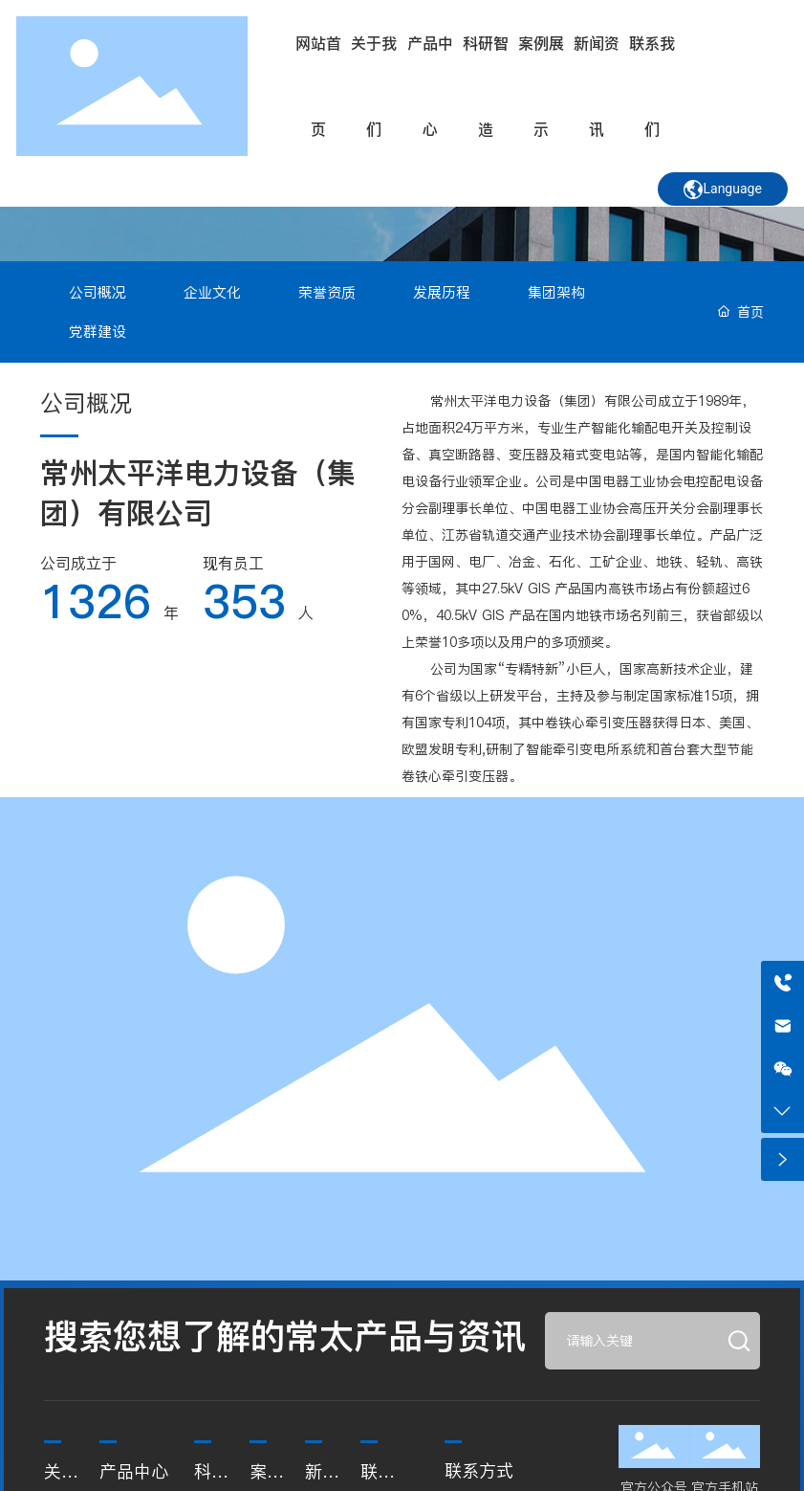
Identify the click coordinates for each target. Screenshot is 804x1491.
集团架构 (556, 292)
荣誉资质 (327, 292)
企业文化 (212, 292)
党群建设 (97, 332)
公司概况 (97, 292)
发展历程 (441, 292)
